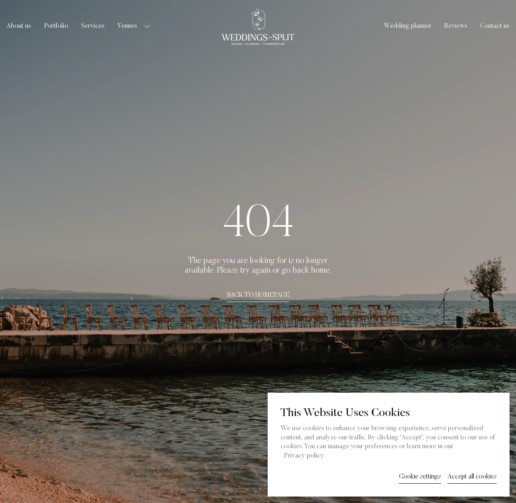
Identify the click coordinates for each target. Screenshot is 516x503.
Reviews (455, 26)
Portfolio (56, 26)
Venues (127, 26)
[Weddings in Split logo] (258, 26)
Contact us (495, 26)
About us (18, 26)
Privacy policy (304, 456)
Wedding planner (407, 26)
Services (92, 26)
